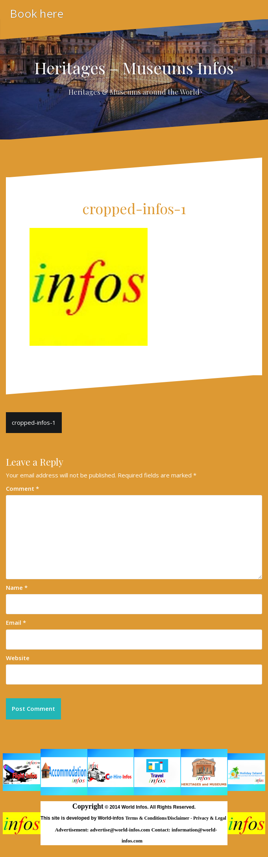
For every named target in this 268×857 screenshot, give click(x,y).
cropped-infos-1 (34, 422)
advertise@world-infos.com (121, 830)
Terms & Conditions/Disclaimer (157, 818)
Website (18, 658)
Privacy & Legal (210, 818)
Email (16, 622)
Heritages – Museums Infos (134, 68)
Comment (22, 488)
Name (17, 587)
